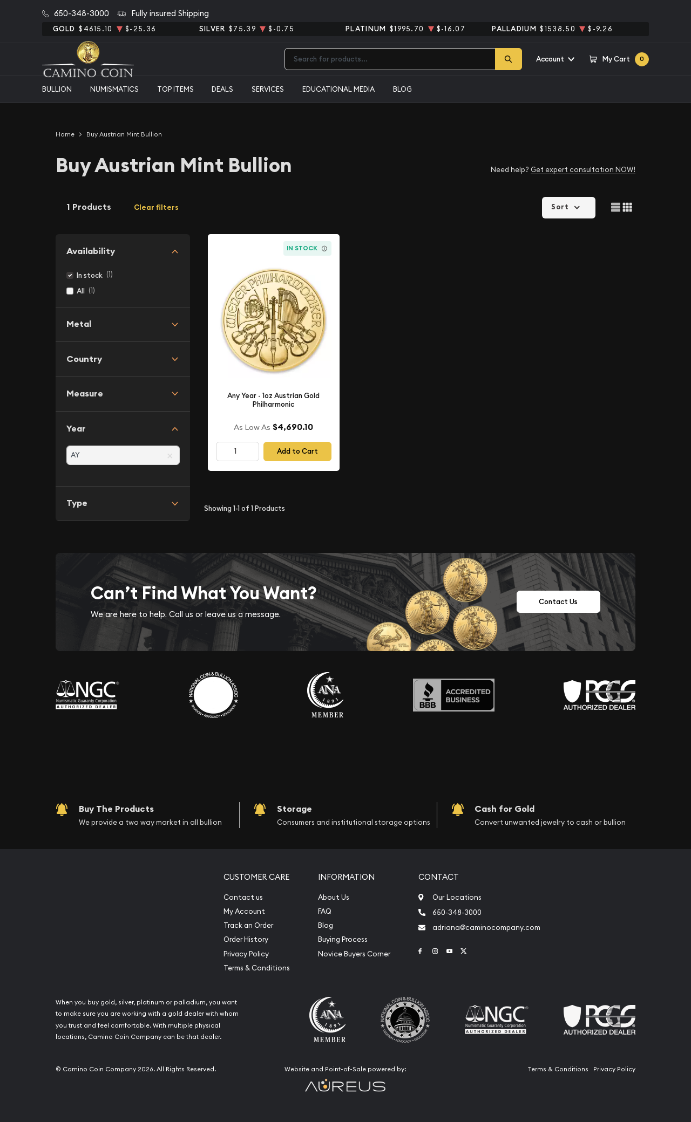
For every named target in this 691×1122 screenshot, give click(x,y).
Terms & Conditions (256, 968)
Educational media (338, 89)
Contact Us (558, 601)
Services (268, 89)
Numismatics (114, 89)
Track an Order (248, 925)
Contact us (243, 897)
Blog (402, 89)
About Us (333, 897)
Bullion (57, 89)
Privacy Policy (246, 954)
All (81, 291)
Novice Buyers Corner (354, 954)
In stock (90, 275)
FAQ (324, 911)
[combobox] (390, 59)
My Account (244, 911)
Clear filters (156, 207)
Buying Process (343, 939)
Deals (222, 89)
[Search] (508, 59)
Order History (245, 939)
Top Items (175, 89)
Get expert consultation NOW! (583, 169)
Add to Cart (297, 451)
